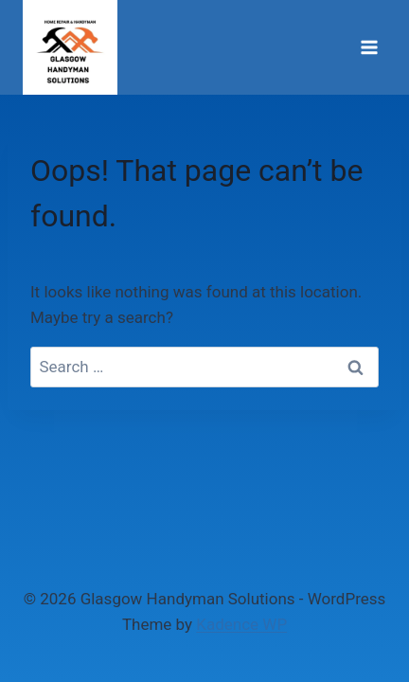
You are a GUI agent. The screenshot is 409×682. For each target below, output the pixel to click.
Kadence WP (241, 624)
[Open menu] (368, 47)
